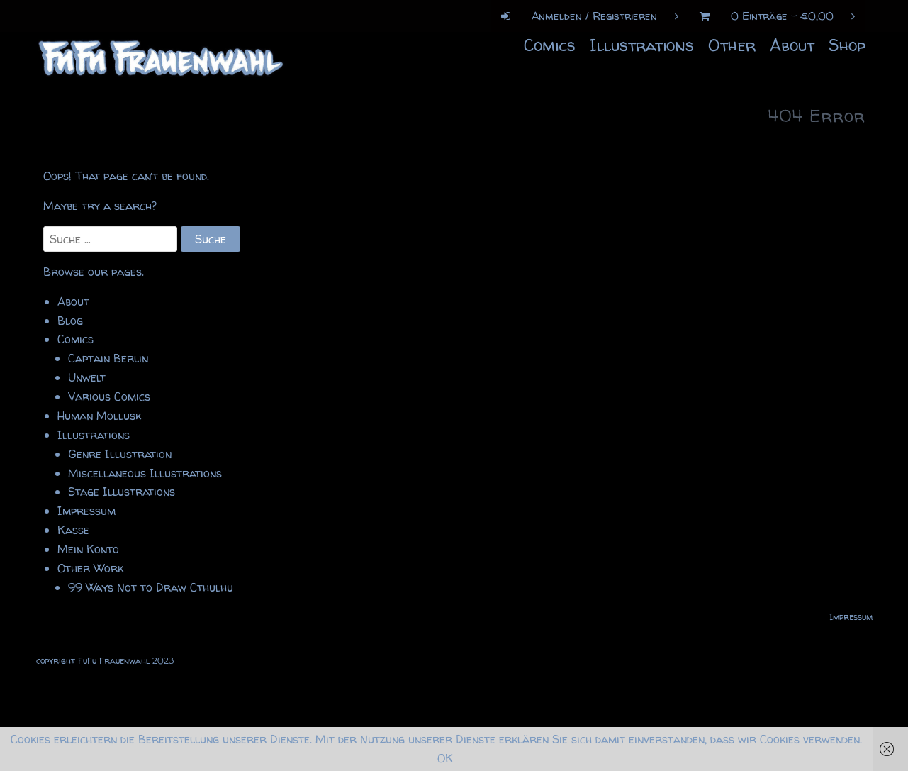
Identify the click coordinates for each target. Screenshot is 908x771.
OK (445, 758)
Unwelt (87, 377)
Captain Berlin (108, 358)
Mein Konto (88, 549)
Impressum (86, 510)
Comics (550, 45)
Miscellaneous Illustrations (145, 473)
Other (732, 45)
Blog (70, 320)
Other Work (90, 568)
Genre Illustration (120, 454)
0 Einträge (772, 16)
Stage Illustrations (121, 491)
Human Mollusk (99, 415)
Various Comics (109, 396)
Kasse (73, 530)
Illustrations (642, 45)
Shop (847, 45)
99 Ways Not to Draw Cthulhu (150, 587)
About (792, 45)
